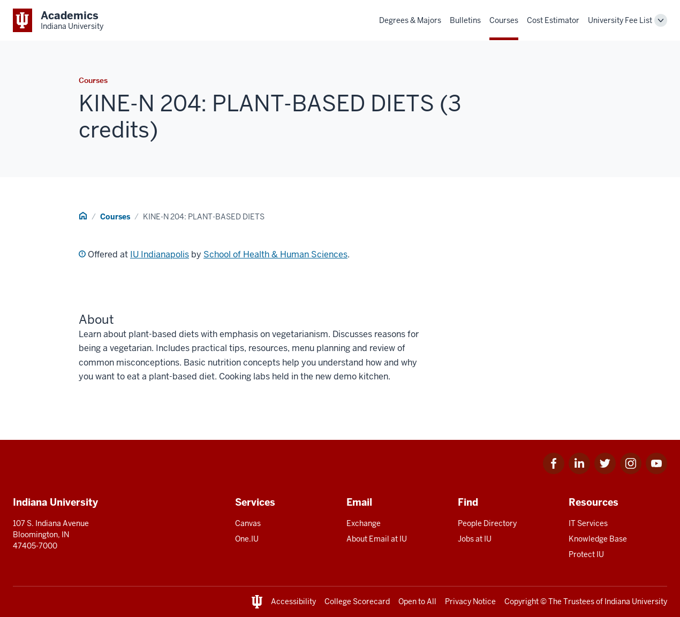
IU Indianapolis (159, 254)
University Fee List (620, 20)
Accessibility (293, 601)
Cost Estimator (553, 20)
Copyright (521, 601)
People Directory (487, 523)
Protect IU (586, 554)
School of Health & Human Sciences (275, 254)
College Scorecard (357, 601)
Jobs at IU (475, 539)
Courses (503, 20)
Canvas (248, 523)
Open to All (417, 601)
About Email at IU (376, 539)
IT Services (588, 523)
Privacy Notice (470, 601)
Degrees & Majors (410, 20)
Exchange (363, 523)
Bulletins (465, 20)
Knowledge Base (598, 539)
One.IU (247, 539)
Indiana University (636, 601)
